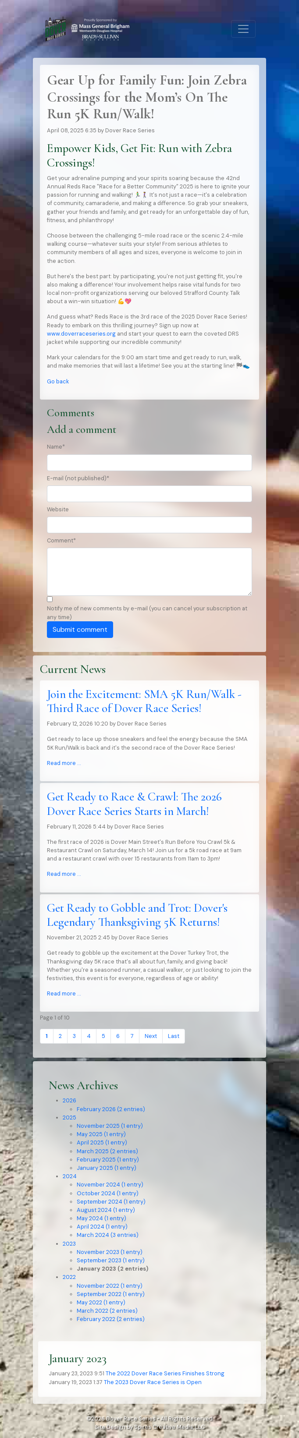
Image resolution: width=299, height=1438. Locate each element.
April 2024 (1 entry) (102, 1226)
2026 (69, 1100)
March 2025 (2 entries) (107, 1151)
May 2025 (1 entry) (101, 1134)
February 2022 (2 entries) (111, 1319)
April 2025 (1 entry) (102, 1142)
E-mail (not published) (78, 478)
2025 (69, 1117)
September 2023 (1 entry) (111, 1260)
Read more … (64, 763)
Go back (58, 381)
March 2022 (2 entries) (107, 1310)
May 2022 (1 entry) (101, 1302)
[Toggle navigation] (243, 29)
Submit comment (80, 629)
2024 (70, 1176)
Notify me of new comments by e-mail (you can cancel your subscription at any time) (147, 612)
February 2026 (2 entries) (111, 1109)
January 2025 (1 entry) (106, 1168)
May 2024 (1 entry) (101, 1218)
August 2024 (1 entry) (106, 1210)
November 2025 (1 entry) (110, 1126)
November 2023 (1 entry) (109, 1252)
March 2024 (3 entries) (108, 1235)
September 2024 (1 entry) (111, 1201)
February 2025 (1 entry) (108, 1159)
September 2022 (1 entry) (111, 1294)
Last (173, 1036)
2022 (69, 1277)
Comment (61, 540)
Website (58, 509)
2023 (69, 1243)
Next (151, 1036)
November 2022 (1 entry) (109, 1285)
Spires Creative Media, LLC (169, 1427)
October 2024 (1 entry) (108, 1193)
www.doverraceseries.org (81, 333)
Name (56, 446)
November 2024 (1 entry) (110, 1184)
